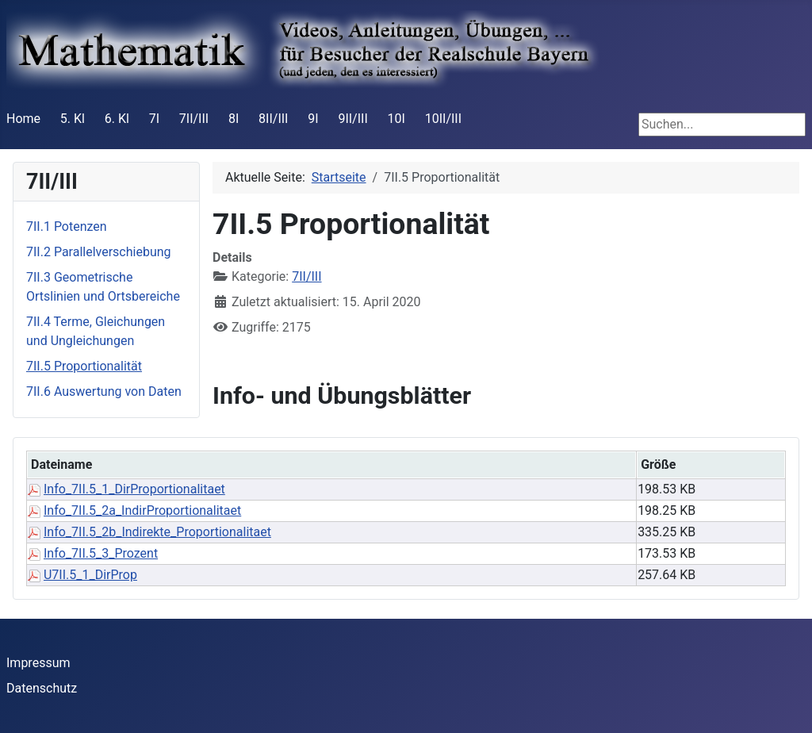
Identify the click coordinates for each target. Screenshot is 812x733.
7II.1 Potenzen (66, 226)
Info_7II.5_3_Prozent (101, 553)
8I (233, 118)
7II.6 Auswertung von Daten (104, 391)
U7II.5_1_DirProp (90, 574)
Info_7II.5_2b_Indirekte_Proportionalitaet (157, 531)
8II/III (273, 118)
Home (23, 118)
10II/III (443, 118)
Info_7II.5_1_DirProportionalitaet (134, 489)
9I (313, 118)
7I (154, 118)
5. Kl (72, 118)
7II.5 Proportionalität (84, 366)
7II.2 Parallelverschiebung (98, 251)
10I (396, 118)
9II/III (352, 118)
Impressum (38, 662)
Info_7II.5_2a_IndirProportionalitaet (142, 510)
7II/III (194, 118)
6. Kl (117, 118)
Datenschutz (41, 688)
